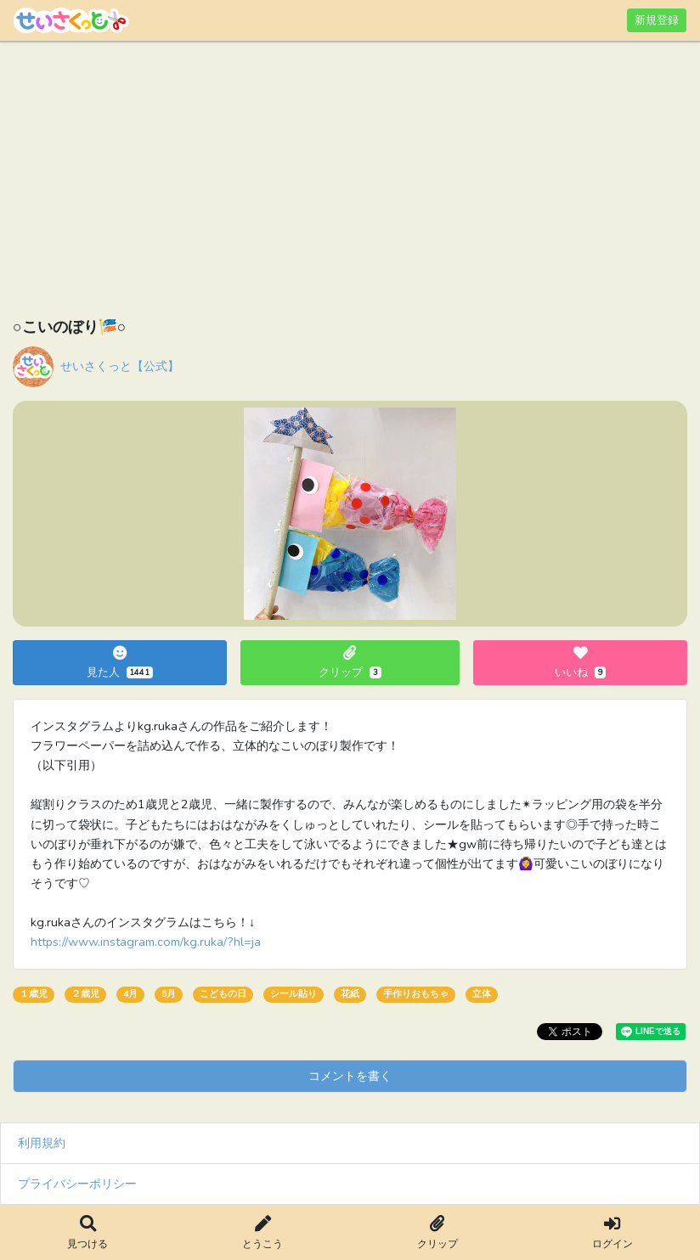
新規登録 (657, 20)
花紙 (350, 993)
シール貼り (293, 993)
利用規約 (41, 1142)
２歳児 (85, 993)
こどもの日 (223, 993)
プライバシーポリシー (77, 1183)
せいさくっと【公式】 (119, 365)
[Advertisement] (350, 182)
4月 (130, 993)
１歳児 (34, 993)
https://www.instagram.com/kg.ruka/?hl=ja (146, 941)
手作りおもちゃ (416, 993)
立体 (481, 993)
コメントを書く (350, 1075)
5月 (168, 993)
